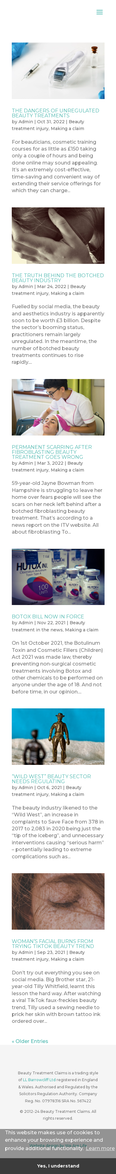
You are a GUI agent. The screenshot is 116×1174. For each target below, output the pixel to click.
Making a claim (67, 128)
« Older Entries (30, 1041)
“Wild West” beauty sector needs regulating (51, 779)
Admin (26, 121)
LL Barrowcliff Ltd (39, 1079)
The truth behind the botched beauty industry (58, 278)
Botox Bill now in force (48, 617)
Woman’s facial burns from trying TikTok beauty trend (53, 943)
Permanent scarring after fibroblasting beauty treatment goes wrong (52, 452)
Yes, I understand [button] (58, 1166)
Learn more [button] (100, 1148)
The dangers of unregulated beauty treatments (55, 113)
